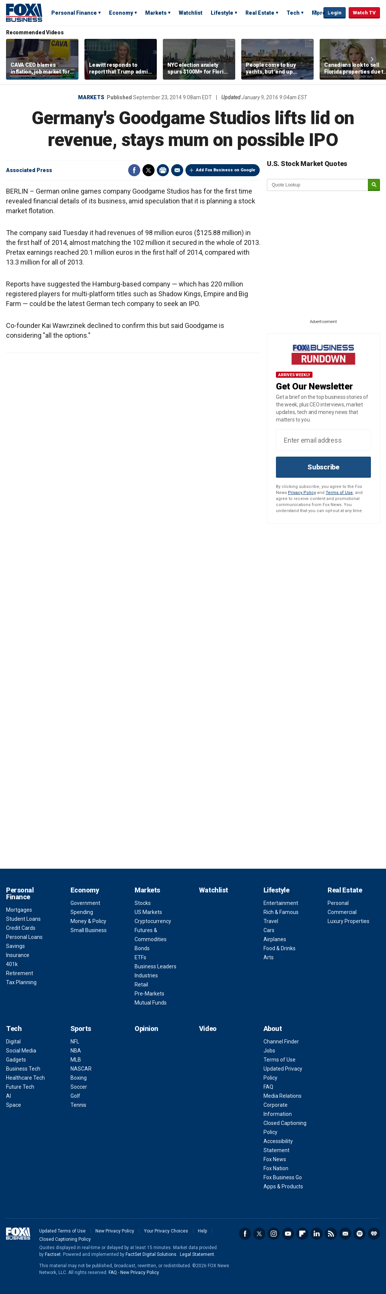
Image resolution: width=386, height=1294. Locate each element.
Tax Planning (21, 982)
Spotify (360, 1234)
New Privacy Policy (114, 1231)
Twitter (148, 170)
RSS (331, 1234)
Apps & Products (283, 1186)
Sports (80, 1028)
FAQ (268, 1087)
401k (12, 964)
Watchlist (190, 13)
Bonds (142, 948)
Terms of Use (339, 492)
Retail (141, 985)
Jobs (269, 1051)
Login (335, 12)
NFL (74, 1042)
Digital (13, 1042)
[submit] (374, 185)
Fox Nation (275, 1168)
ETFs (140, 957)
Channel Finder (281, 1042)
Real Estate (259, 13)
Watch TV (364, 12)
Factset (53, 1254)
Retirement (19, 973)
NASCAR (81, 1069)
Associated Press (29, 170)
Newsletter (345, 1234)
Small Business (88, 930)
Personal (338, 903)
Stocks (143, 903)
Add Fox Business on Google (225, 170)
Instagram (274, 1234)
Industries (146, 975)
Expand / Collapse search (315, 13)
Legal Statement (197, 1254)
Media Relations (282, 1096)
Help (202, 1231)
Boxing (78, 1078)
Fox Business (24, 12)
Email (177, 170)
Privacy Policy (302, 492)
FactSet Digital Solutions (151, 1254)
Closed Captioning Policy (65, 1239)
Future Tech (20, 1087)
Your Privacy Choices (166, 1231)
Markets (156, 13)
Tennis (78, 1105)
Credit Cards (20, 928)
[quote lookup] (318, 185)
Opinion (146, 1028)
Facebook (134, 170)
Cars (268, 930)
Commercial (342, 912)
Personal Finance (74, 13)
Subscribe (323, 467)
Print (163, 170)
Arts (268, 957)
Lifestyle (222, 13)
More (319, 13)
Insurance (17, 955)
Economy (121, 13)
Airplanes (274, 939)
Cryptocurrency (153, 921)
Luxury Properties (348, 921)
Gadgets (16, 1060)
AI (8, 1096)
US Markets (148, 912)
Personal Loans (24, 937)
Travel (270, 921)
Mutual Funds (151, 1003)
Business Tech (23, 1069)
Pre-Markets (149, 994)
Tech (293, 13)
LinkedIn (317, 1234)
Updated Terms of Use (62, 1231)
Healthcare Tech (25, 1078)
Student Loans (23, 919)
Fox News (274, 1159)
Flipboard (302, 1234)
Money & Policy (88, 921)
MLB (75, 1060)
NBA (75, 1051)
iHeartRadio (374, 1234)
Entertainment (280, 903)
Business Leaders (155, 966)
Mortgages (19, 910)
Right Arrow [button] (372, 59)
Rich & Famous (281, 912)
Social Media (21, 1051)
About (272, 1028)
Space (13, 1105)
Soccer (78, 1087)
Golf (75, 1096)
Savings (15, 946)
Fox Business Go (282, 1177)
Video (208, 1028)
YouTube (288, 1234)
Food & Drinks (279, 948)
